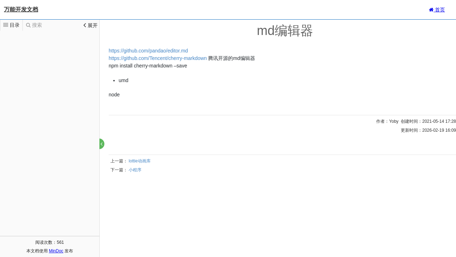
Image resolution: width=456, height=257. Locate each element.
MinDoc (56, 250)
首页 (437, 9)
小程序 (135, 169)
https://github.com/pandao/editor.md (148, 51)
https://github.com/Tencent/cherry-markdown (158, 58)
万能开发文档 (21, 9)
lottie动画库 (139, 160)
